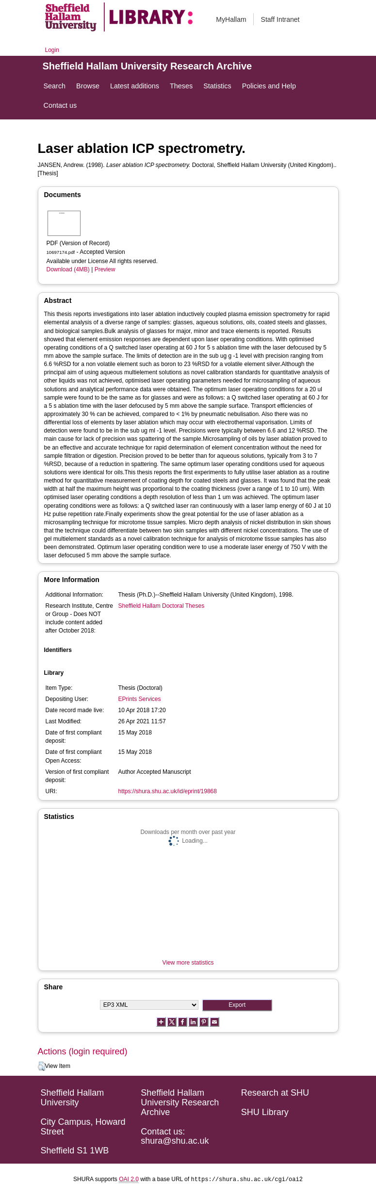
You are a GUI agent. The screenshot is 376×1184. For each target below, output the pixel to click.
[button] (41, 1066)
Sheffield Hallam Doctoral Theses (161, 605)
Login (52, 50)
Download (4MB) (68, 269)
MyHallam (231, 19)
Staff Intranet (280, 19)
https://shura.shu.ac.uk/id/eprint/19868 (167, 791)
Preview (105, 269)
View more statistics (188, 962)
